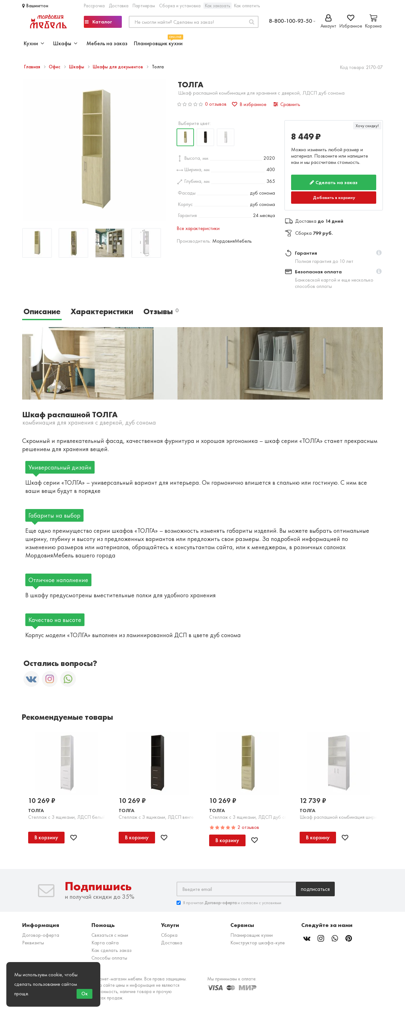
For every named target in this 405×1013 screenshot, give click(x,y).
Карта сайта (105, 942)
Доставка (118, 6)
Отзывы (160, 311)
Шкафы (77, 67)
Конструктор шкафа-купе (257, 942)
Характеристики (102, 311)
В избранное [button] (249, 104)
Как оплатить (247, 6)
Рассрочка (94, 6)
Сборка (169, 935)
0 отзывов (216, 104)
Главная (32, 67)
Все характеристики (198, 228)
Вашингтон (35, 6)
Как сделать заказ (111, 950)
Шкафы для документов (118, 67)
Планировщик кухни (158, 42)
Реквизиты (33, 942)
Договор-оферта (40, 935)
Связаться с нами (109, 935)
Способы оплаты (109, 957)
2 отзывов (248, 827)
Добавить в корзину (334, 197)
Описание (41, 311)
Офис (55, 67)
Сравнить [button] (286, 104)
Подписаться (315, 888)
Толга (36, 810)
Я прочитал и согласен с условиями (229, 903)
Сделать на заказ (334, 182)
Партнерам (144, 6)
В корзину (46, 837)
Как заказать (217, 6)
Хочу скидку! (367, 125)
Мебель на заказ (107, 43)
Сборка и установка (180, 6)
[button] (379, 253)
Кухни (34, 43)
